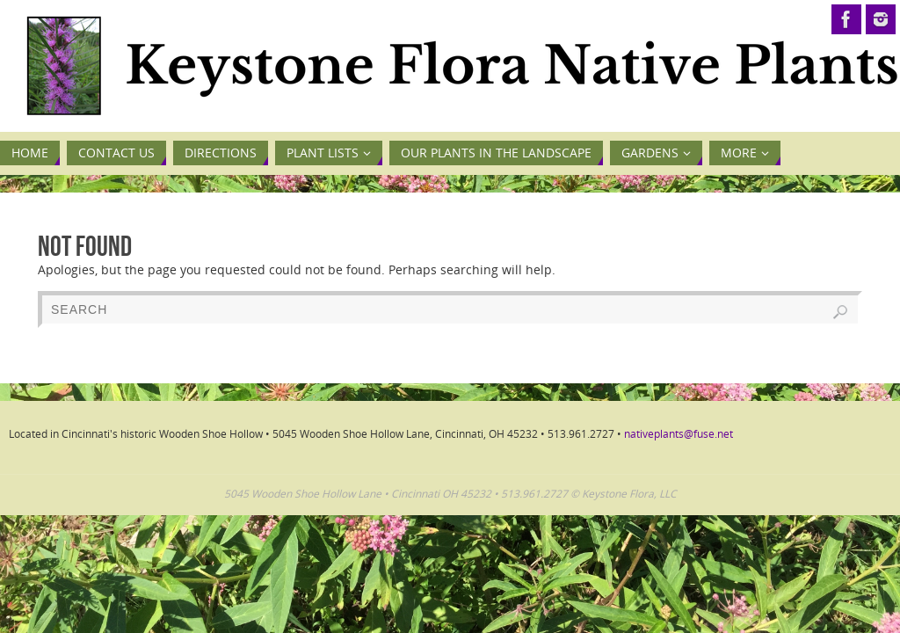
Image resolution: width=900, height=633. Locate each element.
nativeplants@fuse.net (678, 433)
